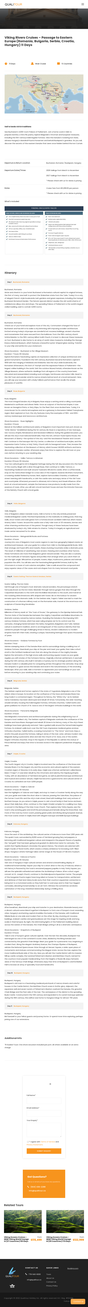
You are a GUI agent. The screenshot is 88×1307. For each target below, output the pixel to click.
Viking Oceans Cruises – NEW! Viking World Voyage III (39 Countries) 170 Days (58, 1239)
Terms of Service (48, 1142)
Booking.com (72, 1268)
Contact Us (51, 1282)
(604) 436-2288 (37, 1187)
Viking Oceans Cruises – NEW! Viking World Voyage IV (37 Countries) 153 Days (16, 1239)
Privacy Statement (35, 1144)
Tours (48, 1274)
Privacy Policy (52, 1286)
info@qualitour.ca (37, 1190)
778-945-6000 (35, 1274)
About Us (50, 1278)
